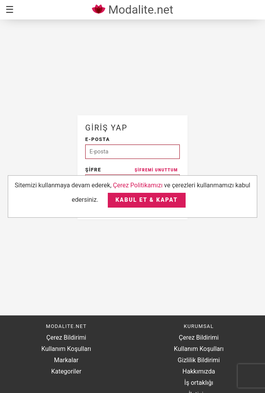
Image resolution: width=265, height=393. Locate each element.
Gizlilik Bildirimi (199, 360)
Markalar (66, 360)
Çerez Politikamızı (137, 185)
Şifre (131, 170)
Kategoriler (66, 371)
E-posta (97, 139)
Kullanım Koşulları (66, 348)
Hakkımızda (199, 371)
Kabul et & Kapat (147, 200)
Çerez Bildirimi (66, 337)
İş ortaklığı (198, 382)
